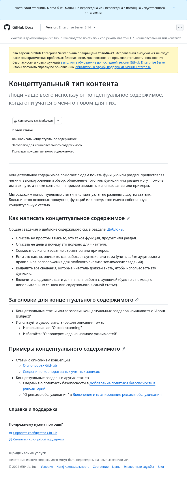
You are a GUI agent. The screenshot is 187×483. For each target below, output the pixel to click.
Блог (160, 466)
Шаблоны (115, 229)
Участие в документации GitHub (35, 38)
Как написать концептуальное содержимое (69, 218)
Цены (116, 466)
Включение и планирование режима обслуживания (117, 394)
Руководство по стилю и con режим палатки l (97, 38)
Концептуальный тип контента (158, 38)
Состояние (101, 466)
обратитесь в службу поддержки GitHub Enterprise (113, 67)
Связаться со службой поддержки (36, 439)
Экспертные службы (139, 466)
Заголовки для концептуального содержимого (74, 299)
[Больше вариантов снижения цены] (58, 120)
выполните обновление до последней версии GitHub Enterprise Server (113, 62)
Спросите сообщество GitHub (33, 433)
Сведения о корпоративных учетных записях (61, 371)
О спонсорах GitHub (40, 365)
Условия (47, 466)
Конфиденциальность (73, 466)
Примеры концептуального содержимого (67, 348)
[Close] (174, 7)
